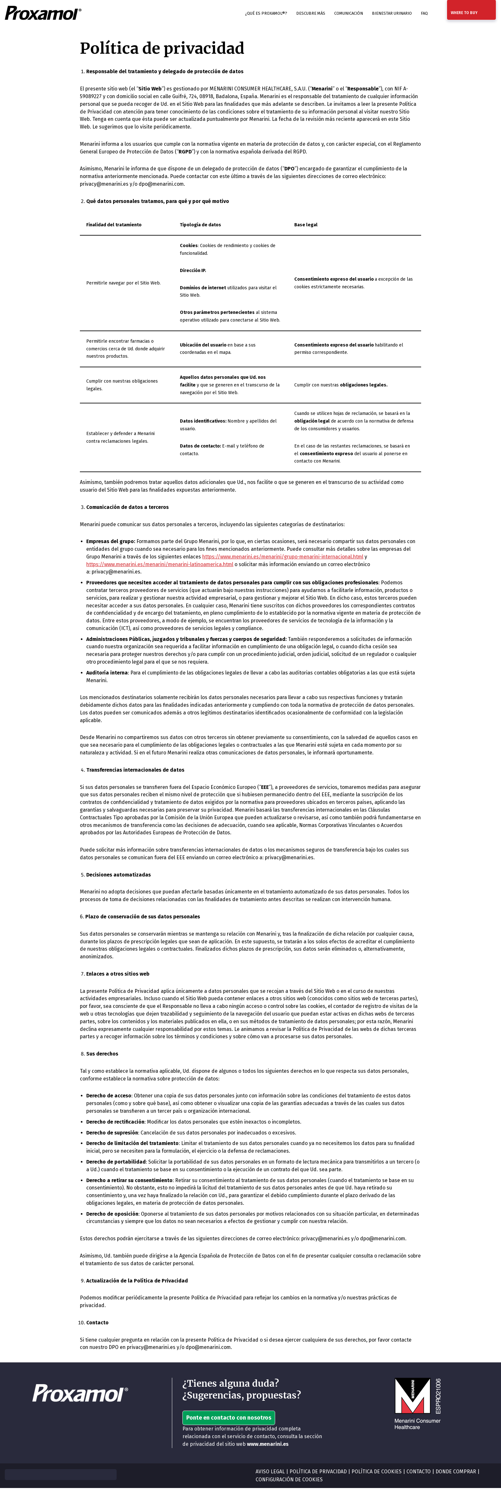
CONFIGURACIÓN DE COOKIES (290, 1488)
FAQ (424, 13)
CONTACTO (420, 1480)
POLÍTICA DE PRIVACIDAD (318, 1480)
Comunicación (348, 13)
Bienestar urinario (392, 13)
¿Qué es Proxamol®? (266, 13)
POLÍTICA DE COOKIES (377, 1480)
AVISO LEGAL (270, 1480)
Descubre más (310, 13)
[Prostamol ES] (43, 13)
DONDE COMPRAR (458, 1480)
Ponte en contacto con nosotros (228, 1425)
